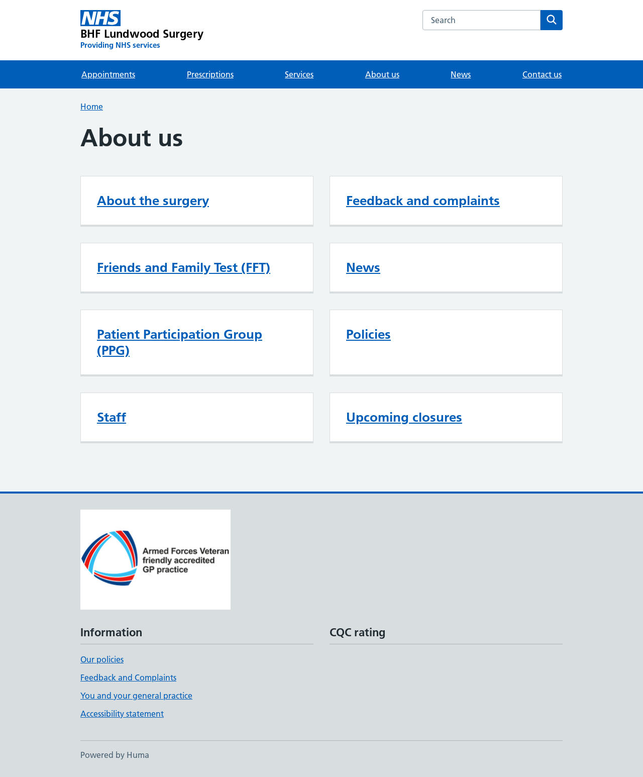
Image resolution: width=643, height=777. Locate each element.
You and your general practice (136, 696)
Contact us (542, 74)
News (461, 74)
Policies (368, 334)
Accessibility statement (122, 714)
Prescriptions (210, 74)
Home (91, 107)
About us (382, 74)
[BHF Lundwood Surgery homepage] (141, 30)
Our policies (102, 659)
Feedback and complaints (423, 200)
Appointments (108, 74)
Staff (111, 417)
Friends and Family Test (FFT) (183, 267)
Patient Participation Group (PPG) (179, 342)
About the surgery (153, 200)
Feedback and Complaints (128, 677)
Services (299, 74)
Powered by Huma (114, 755)
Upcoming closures (404, 417)
